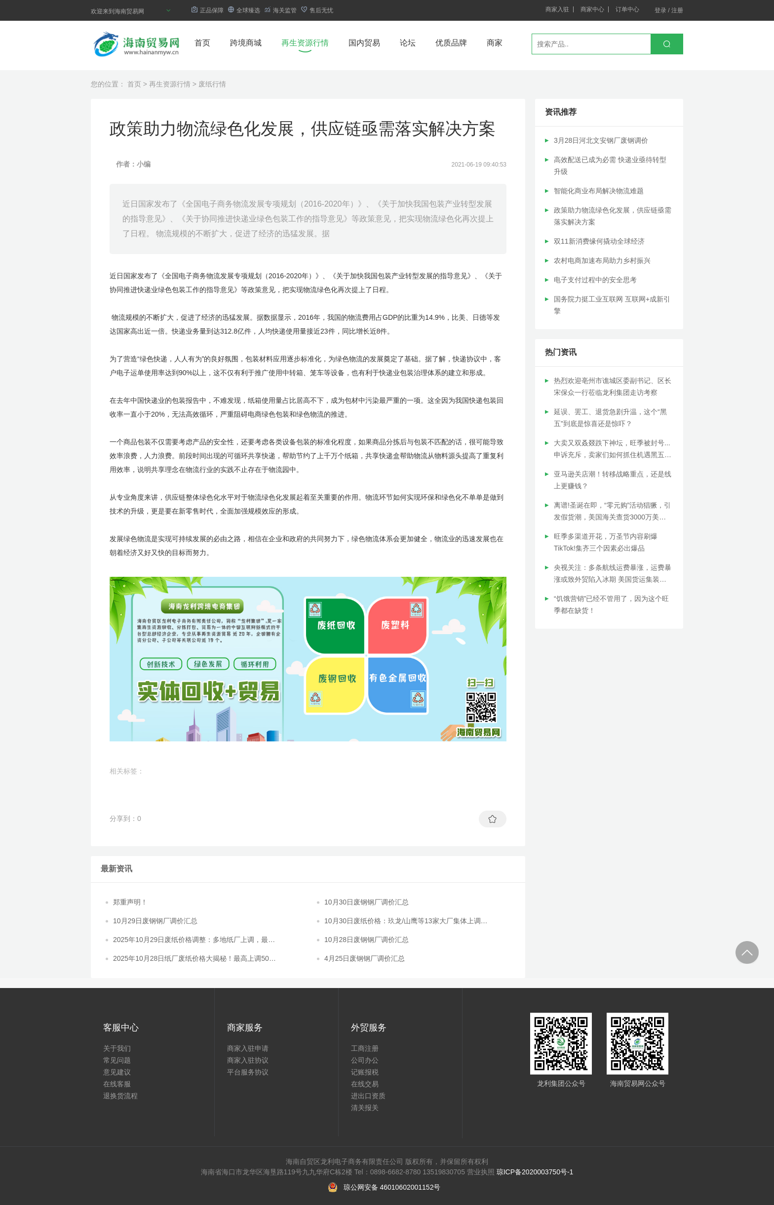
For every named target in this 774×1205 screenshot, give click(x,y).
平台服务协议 (248, 1072)
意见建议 (117, 1072)
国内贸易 (364, 43)
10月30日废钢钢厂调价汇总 (366, 902)
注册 (677, 10)
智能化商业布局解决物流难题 (599, 191)
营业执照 (481, 1172)
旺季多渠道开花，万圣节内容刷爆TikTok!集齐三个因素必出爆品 (606, 542)
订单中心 (627, 9)
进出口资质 (368, 1096)
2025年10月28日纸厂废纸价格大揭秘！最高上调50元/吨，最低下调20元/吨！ (195, 958)
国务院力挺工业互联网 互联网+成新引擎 (612, 305)
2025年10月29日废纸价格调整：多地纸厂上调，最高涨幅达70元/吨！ (194, 940)
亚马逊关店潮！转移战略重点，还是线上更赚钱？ (612, 480)
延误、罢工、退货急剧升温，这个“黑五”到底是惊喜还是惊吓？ (610, 418)
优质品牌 (451, 43)
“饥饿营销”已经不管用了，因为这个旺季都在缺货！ (611, 604)
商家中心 (592, 9)
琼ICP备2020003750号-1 (535, 1172)
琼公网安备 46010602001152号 (392, 1187)
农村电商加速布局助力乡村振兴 (602, 260)
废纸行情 (212, 84)
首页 (202, 43)
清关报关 (365, 1108)
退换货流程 (120, 1096)
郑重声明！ (130, 902)
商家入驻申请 (248, 1048)
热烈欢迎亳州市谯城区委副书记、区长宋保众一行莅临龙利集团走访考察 (612, 386)
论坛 (408, 43)
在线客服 (117, 1084)
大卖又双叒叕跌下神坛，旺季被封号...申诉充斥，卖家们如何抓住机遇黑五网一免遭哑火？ (612, 450)
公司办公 (365, 1060)
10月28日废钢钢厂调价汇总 (366, 940)
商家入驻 (557, 9)
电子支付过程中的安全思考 (595, 280)
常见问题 (117, 1060)
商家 (495, 43)
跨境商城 (246, 43)
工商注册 (365, 1048)
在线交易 (365, 1084)
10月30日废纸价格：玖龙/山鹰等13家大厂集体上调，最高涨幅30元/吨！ (406, 921)
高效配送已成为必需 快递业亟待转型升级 (610, 165)
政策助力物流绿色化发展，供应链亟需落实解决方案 (612, 216)
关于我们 (117, 1048)
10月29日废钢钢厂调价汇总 (155, 921)
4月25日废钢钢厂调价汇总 (364, 958)
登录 (660, 10)
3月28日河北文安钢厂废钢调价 (601, 140)
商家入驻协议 (248, 1060)
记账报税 (365, 1072)
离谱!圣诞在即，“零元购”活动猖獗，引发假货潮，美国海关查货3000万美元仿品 (612, 512)
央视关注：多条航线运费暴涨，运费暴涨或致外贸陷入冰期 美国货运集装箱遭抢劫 (612, 574)
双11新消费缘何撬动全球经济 (599, 241)
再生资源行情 (305, 43)
